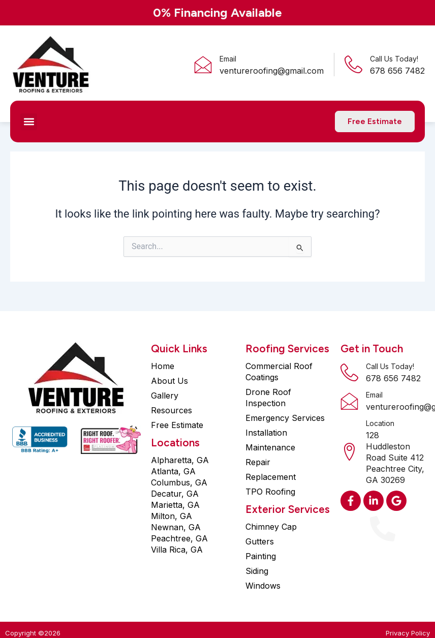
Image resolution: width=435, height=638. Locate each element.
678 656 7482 (393, 378)
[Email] (203, 64)
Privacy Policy (408, 633)
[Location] (349, 452)
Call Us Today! (394, 58)
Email (228, 58)
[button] (28, 121)
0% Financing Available (217, 12)
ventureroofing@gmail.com (272, 71)
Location (380, 423)
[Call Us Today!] (353, 64)
